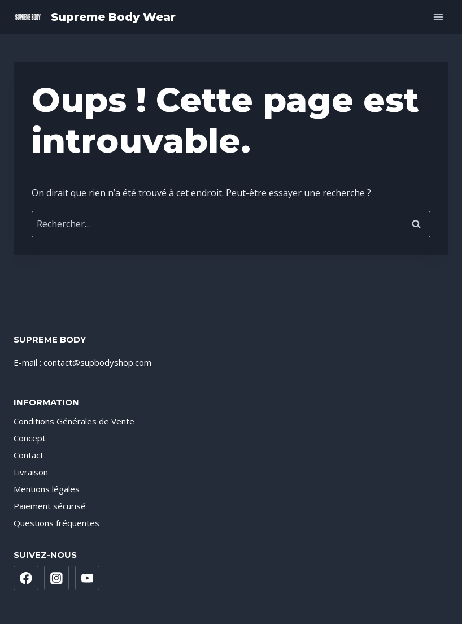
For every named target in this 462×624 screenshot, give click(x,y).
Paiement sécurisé (50, 506)
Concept (30, 438)
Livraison (31, 472)
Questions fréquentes (56, 522)
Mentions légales (47, 489)
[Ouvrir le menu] (438, 16)
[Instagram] (56, 578)
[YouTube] (87, 578)
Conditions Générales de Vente (74, 421)
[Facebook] (26, 578)
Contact (28, 455)
